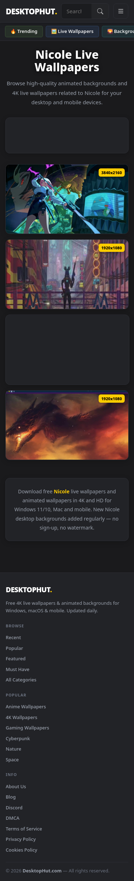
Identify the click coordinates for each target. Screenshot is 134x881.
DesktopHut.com (42, 870)
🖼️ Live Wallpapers (72, 31)
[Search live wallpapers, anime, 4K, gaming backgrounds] (76, 11)
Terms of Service (24, 828)
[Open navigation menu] (120, 11)
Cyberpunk (18, 738)
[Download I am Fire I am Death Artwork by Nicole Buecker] (67, 425)
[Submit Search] (100, 11)
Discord (14, 807)
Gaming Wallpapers (27, 727)
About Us (16, 786)
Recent (13, 637)
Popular (14, 648)
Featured (16, 658)
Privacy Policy (21, 839)
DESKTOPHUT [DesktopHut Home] (31, 11)
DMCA (12, 818)
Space (12, 759)
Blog (11, 797)
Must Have (17, 669)
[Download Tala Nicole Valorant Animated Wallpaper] (67, 274)
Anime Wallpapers (26, 706)
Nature (13, 749)
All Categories (21, 679)
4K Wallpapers (21, 717)
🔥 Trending (24, 31)
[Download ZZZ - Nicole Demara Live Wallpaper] (67, 199)
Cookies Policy (21, 850)
